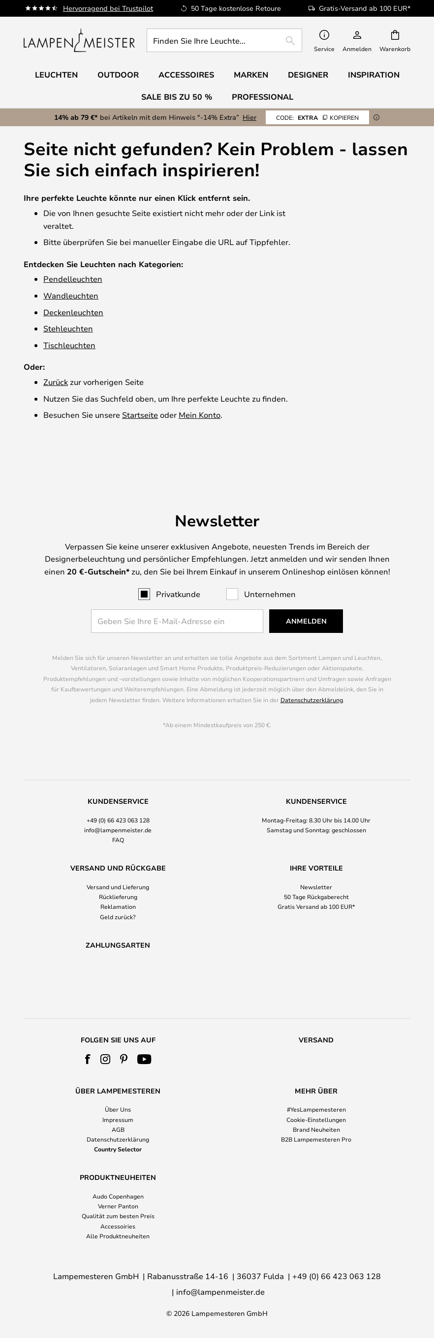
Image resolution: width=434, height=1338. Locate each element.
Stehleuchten (68, 328)
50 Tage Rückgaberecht (316, 871)
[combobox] (224, 40)
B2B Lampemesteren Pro (316, 1139)
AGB (118, 1129)
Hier (249, 117)
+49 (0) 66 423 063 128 (118, 794)
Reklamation (118, 881)
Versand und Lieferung (118, 862)
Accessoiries (117, 1226)
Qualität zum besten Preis (118, 1216)
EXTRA (317, 117)
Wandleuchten (70, 295)
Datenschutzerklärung (311, 675)
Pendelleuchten (72, 278)
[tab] (118, 795)
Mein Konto (199, 415)
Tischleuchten (69, 345)
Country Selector (118, 1149)
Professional (262, 96)
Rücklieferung (118, 871)
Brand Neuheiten (316, 1129)
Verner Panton (118, 1206)
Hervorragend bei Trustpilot (108, 8)
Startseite (140, 415)
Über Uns (118, 1109)
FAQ (118, 815)
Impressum (117, 1119)
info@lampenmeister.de (118, 804)
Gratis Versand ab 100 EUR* (316, 881)
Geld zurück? (118, 891)
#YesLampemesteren (316, 1109)
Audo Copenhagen (118, 1196)
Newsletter (316, 862)
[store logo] (79, 40)
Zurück (55, 382)
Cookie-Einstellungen (316, 1119)
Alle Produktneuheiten (118, 1236)
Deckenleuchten (73, 312)
